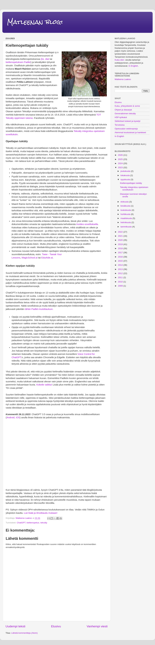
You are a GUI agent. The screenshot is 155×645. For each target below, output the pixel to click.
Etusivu (56, 626)
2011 (120, 277)
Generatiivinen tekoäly (125, 113)
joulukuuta (126, 171)
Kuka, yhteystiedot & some (127, 106)
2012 (120, 273)
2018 (120, 248)
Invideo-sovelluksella (87, 224)
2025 (120, 159)
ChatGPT (21, 522)
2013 (120, 269)
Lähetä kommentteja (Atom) (24, 633)
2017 (120, 252)
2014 (120, 265)
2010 (120, 282)
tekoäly (43, 522)
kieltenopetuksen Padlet (18, 62)
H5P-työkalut (121, 117)
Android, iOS (13, 417)
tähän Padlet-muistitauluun (39, 309)
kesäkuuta (126, 206)
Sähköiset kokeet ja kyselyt (127, 121)
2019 (120, 244)
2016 (120, 257)
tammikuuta (126, 226)
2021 (120, 236)
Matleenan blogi (35, 22)
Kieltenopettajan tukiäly (131, 183)
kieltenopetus (33, 522)
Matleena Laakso (123, 79)
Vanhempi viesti (97, 626)
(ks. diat (45, 59)
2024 (120, 163)
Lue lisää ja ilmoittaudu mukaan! (40, 513)
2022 (120, 232)
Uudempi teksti (15, 626)
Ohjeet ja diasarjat (123, 110)
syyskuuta (126, 179)
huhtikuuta (126, 214)
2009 (120, 286)
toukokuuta (126, 210)
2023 (120, 167)
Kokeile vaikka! (44, 384)
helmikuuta (126, 222)
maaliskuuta (127, 218)
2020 (120, 240)
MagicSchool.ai (30, 257)
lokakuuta (125, 175)
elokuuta (125, 202)
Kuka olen (119, 60)
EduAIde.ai (47, 257)
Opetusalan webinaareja (126, 128)
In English (133, 66)
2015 (120, 261)
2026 (120, 155)
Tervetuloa (119, 125)
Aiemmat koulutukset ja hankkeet (130, 132)
